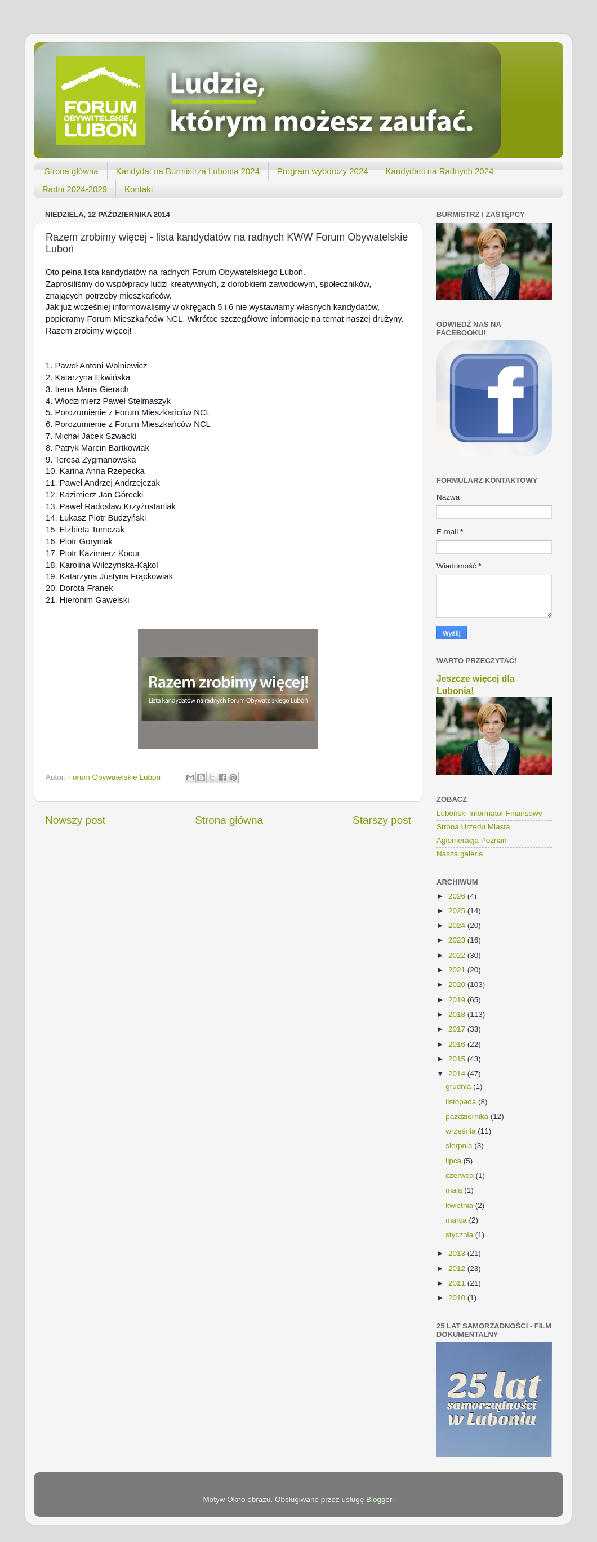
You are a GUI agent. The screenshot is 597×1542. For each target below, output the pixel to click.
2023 (457, 940)
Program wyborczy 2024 (322, 171)
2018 (457, 1014)
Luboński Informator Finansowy (489, 813)
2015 (457, 1059)
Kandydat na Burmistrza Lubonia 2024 (188, 171)
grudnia (459, 1086)
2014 (457, 1073)
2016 (457, 1044)
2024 (457, 925)
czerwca (460, 1175)
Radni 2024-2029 (74, 189)
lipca (454, 1161)
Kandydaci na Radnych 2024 (440, 171)
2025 (457, 910)
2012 (457, 1268)
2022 (457, 955)
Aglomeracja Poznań (471, 840)
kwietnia (460, 1205)
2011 (457, 1283)
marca (457, 1220)
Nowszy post (75, 820)
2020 (457, 984)
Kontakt (138, 189)
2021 (457, 970)
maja (454, 1190)
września (461, 1131)
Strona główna (71, 171)
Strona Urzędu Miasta (473, 827)
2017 (457, 1029)
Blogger (379, 1499)
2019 (457, 1000)
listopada (461, 1101)
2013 (457, 1253)
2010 (457, 1298)
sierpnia (459, 1145)
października (468, 1116)
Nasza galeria (459, 854)
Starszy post (382, 820)
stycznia (460, 1234)
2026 (457, 896)
